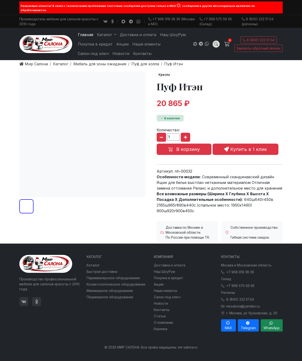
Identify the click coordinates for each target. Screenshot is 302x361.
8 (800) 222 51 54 (258, 39)
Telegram (248, 325)
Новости (121, 53)
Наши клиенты (146, 44)
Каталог (93, 265)
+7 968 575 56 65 (238, 286)
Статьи (160, 316)
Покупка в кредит (95, 44)
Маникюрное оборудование (110, 291)
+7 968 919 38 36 (237, 272)
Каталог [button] (105, 34)
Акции (122, 44)
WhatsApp (272, 325)
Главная (85, 34)
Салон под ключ (93, 53)
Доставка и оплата (138, 34)
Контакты (142, 53)
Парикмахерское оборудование (113, 278)
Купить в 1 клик (245, 149)
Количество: (168, 130)
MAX (228, 325)
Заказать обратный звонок (258, 48)
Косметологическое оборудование (116, 284)
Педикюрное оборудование (110, 297)
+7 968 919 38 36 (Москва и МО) (171, 21)
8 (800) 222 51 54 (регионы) (257, 21)
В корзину (184, 149)
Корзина (160, 329)
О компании (163, 322)
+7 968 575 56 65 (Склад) (215, 21)
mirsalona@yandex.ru (240, 306)
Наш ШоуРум (173, 34)
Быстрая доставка (102, 272)
